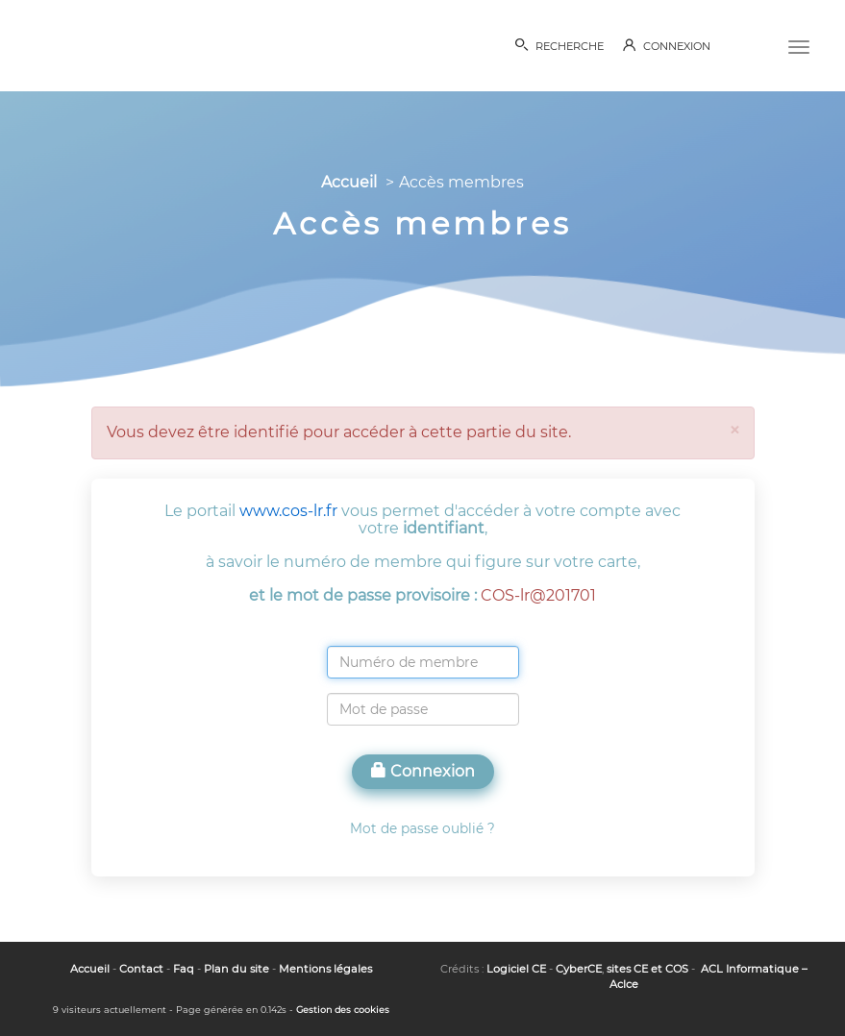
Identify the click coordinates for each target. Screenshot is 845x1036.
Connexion (423, 771)
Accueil (349, 182)
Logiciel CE (516, 968)
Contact (141, 968)
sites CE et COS (647, 968)
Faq (183, 968)
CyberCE (579, 968)
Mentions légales (325, 968)
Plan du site (236, 968)
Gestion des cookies (342, 1009)
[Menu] (799, 45)
